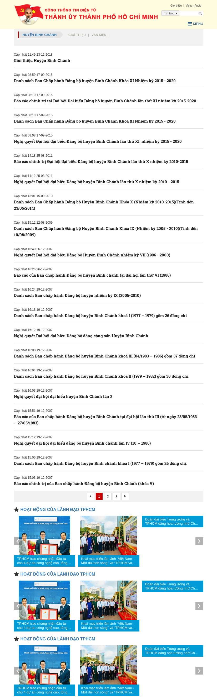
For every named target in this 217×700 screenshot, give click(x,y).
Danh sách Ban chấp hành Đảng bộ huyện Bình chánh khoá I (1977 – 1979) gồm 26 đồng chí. (100, 463)
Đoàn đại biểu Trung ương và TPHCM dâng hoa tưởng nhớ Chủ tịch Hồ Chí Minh (171, 521)
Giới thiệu (77, 35)
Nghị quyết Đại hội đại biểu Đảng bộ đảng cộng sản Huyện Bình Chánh (81, 335)
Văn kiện (99, 35)
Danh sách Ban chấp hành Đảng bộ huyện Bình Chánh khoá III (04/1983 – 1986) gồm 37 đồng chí (104, 356)
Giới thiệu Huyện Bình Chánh (42, 60)
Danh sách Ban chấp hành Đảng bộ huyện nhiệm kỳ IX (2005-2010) (77, 295)
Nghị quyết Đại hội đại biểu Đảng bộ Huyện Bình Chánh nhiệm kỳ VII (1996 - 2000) (92, 254)
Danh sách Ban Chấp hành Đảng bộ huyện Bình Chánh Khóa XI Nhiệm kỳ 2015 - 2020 (95, 80)
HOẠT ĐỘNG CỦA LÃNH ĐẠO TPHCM (58, 509)
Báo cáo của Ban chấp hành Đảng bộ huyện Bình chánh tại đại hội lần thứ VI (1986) (92, 275)
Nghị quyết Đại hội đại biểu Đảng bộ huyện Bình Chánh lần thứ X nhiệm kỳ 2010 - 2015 (96, 181)
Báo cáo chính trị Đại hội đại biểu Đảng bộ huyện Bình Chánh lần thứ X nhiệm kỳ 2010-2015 (101, 161)
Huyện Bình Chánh (40, 35)
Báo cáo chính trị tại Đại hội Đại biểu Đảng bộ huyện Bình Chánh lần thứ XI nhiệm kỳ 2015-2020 (105, 100)
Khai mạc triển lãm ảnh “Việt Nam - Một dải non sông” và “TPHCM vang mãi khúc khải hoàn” (108, 561)
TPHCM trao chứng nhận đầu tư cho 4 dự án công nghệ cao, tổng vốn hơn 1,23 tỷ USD (42, 561)
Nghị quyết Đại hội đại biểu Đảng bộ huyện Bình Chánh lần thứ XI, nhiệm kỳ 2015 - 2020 (98, 141)
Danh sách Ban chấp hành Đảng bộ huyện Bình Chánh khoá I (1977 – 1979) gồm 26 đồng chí (100, 315)
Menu (195, 24)
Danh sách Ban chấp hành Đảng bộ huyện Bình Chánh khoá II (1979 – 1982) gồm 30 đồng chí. (101, 376)
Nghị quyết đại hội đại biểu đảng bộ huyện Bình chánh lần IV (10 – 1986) (82, 443)
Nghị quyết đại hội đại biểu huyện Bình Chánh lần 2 (63, 396)
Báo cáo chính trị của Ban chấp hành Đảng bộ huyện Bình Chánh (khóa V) (84, 483)
